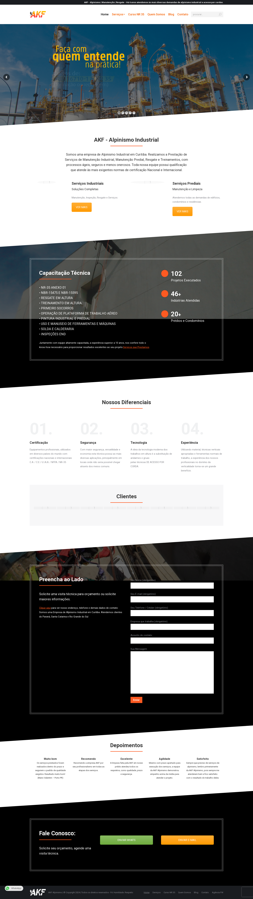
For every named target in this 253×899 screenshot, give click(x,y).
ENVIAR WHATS (126, 840)
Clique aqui (45, 607)
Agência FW (217, 892)
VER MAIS (81, 207)
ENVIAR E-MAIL (187, 840)
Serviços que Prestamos (136, 347)
